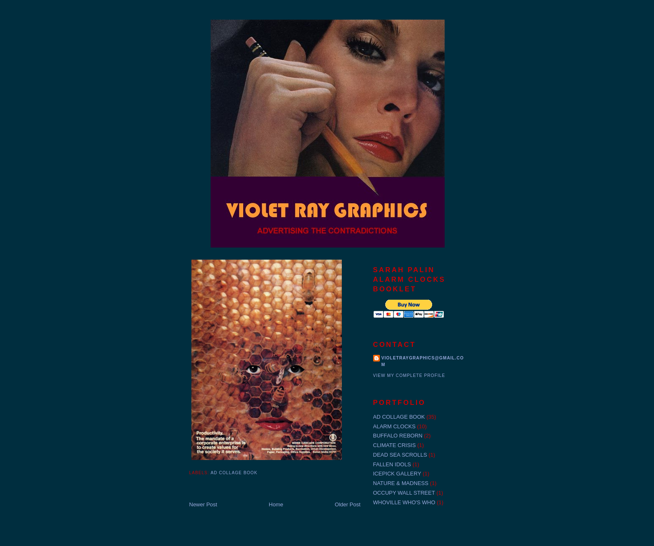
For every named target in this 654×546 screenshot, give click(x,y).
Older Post (347, 504)
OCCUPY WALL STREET (404, 493)
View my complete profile (409, 375)
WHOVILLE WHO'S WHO (404, 502)
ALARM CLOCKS (394, 426)
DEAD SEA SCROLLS (400, 455)
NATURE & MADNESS (401, 483)
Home (276, 504)
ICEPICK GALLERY (397, 473)
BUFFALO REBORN (397, 435)
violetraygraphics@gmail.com (423, 361)
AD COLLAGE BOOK (234, 472)
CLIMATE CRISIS (394, 445)
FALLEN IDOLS (392, 464)
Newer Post (203, 504)
